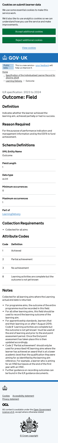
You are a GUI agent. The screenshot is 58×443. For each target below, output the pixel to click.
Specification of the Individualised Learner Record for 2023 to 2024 (30, 76)
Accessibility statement (23, 395)
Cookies (6, 395)
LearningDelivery (11, 214)
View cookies (29, 47)
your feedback (42, 65)
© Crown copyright (29, 435)
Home (5, 72)
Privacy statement (10, 399)
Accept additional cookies (29, 31)
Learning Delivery (14, 80)
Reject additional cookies (29, 40)
